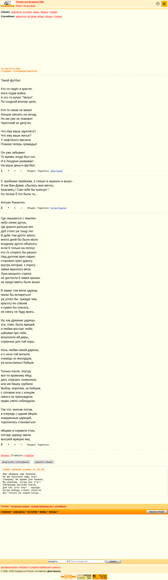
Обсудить (31, 171)
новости (56, 567)
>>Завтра (28, 455)
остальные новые (20, 506)
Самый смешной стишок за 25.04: (24, 469)
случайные (60, 506)
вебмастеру (45, 567)
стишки (53, 12)
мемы (36, 12)
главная (6, 512)
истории (27, 12)
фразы (44, 12)
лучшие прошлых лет (42, 506)
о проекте (34, 567)
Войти (19, 6)
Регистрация (29, 6)
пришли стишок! (156, 512)
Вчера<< (5, 455)
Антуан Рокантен (58, 208)
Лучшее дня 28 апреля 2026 (30, 2)
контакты (23, 567)
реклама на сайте (9, 567)
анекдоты (16, 12)
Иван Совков (56, 171)
